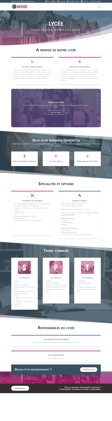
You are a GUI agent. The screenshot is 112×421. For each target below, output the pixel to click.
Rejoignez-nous (20, 388)
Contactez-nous (89, 369)
